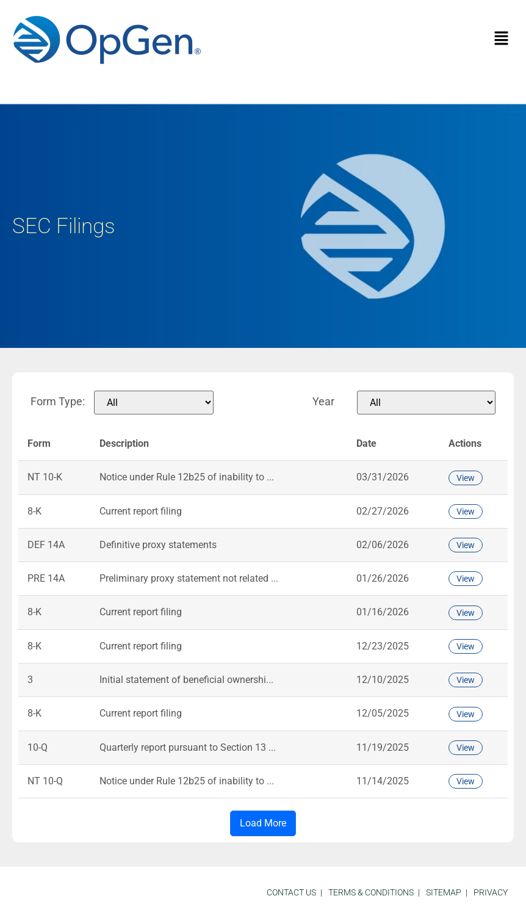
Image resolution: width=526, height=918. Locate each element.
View (465, 478)
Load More (263, 823)
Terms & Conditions (371, 892)
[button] (501, 39)
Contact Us (291, 892)
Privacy (491, 892)
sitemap (443, 892)
